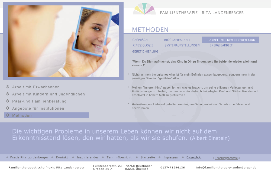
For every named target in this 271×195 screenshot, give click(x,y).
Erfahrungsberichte (226, 158)
